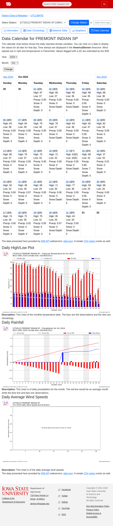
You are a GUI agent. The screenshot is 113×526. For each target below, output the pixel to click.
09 (50, 120)
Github (63, 502)
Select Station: (9, 22)
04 (83, 89)
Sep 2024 (8, 77)
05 (98, 89)
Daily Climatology (34, 31)
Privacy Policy (92, 510)
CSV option (89, 241)
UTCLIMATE (37, 15)
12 (98, 120)
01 (35, 89)
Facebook (64, 490)
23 (50, 182)
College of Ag (8, 498)
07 (19, 120)
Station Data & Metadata (14, 15)
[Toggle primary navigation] (104, 4)
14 (19, 151)
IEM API (45, 241)
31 (67, 212)
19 (98, 151)
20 (4, 182)
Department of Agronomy (13, 502)
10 (67, 120)
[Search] (57, 4)
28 (19, 212)
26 (98, 182)
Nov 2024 (102, 77)
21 (19, 182)
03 (67, 89)
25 (83, 182)
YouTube (64, 508)
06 (4, 120)
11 (83, 120)
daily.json (68, 241)
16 (50, 151)
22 (35, 182)
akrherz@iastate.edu (39, 503)
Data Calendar (100, 31)
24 (67, 182)
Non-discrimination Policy (97, 506)
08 (35, 120)
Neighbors (79, 31)
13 (4, 151)
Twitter (63, 496)
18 (83, 151)
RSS (62, 514)
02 (50, 89)
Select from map (102, 22)
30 (50, 212)
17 (67, 151)
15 (35, 151)
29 (35, 212)
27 (4, 212)
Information (11, 31)
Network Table (58, 31)
